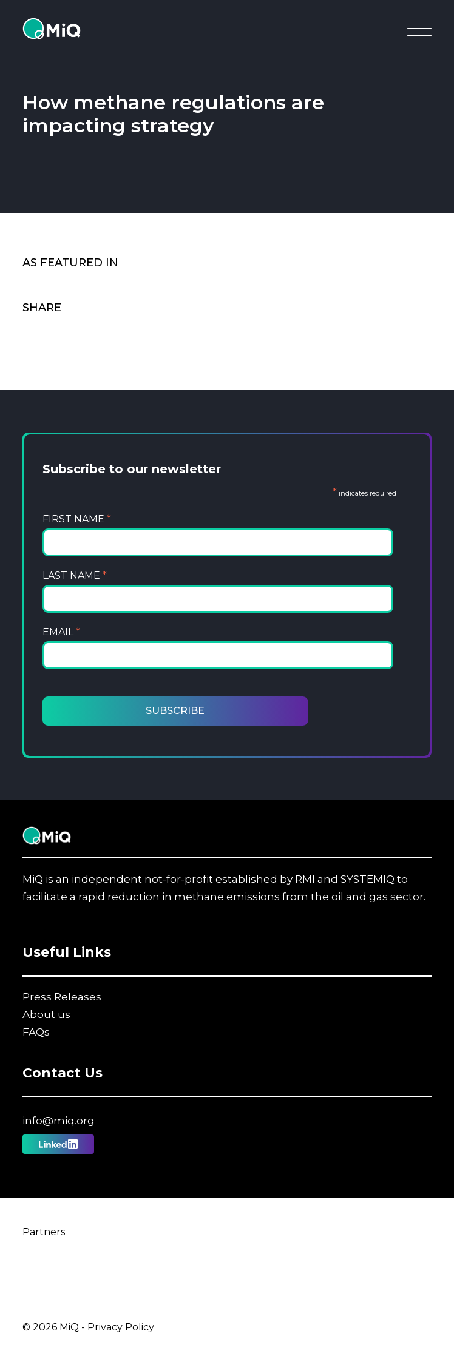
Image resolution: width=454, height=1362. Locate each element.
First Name (76, 519)
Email (61, 632)
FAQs (36, 1032)
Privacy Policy (120, 1327)
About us (46, 1014)
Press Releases (61, 997)
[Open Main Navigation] (419, 31)
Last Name (74, 575)
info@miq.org (58, 1120)
